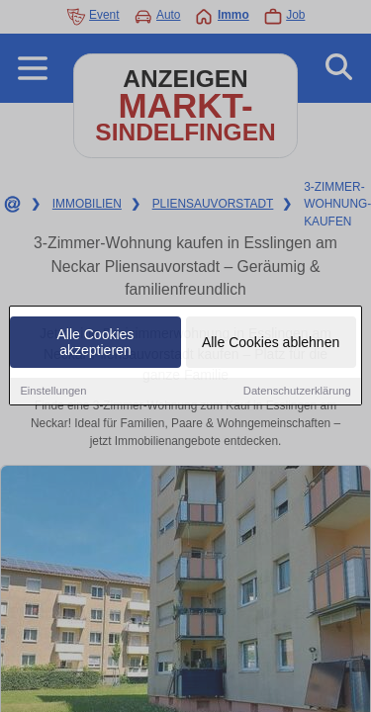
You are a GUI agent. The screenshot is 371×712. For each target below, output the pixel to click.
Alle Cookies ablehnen (270, 344)
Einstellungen (53, 393)
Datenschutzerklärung (297, 393)
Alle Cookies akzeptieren (96, 344)
